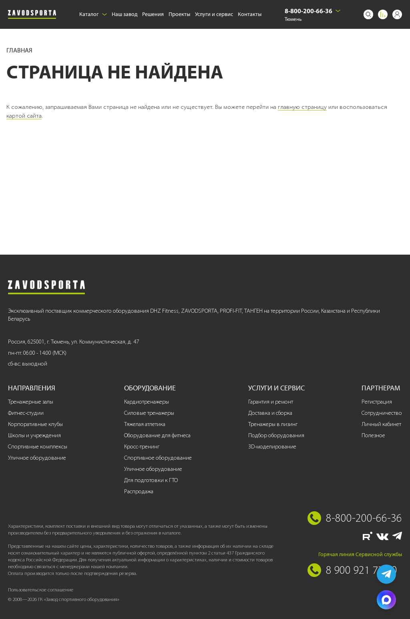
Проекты (179, 14)
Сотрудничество (382, 413)
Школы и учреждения (34, 435)
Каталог (93, 14)
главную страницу (302, 107)
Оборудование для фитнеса (157, 435)
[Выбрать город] (338, 11)
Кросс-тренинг (141, 447)
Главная (19, 50)
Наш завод (124, 14)
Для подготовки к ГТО (151, 480)
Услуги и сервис (214, 14)
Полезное (373, 435)
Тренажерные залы (30, 402)
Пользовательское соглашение (40, 589)
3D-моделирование (272, 447)
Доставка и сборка (270, 413)
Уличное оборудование (37, 458)
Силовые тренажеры (149, 413)
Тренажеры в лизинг (272, 424)
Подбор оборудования (276, 435)
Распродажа (138, 491)
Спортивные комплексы (37, 447)
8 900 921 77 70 (361, 569)
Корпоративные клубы (35, 424)
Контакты (249, 14)
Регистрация (377, 402)
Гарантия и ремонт (270, 402)
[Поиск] (368, 14)
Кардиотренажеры (146, 402)
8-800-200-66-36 (308, 11)
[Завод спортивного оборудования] (32, 14)
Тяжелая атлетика (144, 424)
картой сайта (24, 116)
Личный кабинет (381, 424)
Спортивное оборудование (158, 458)
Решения (153, 14)
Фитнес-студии (26, 413)
